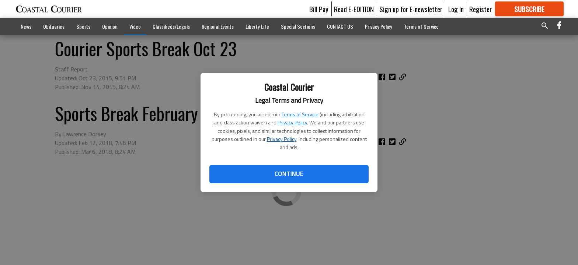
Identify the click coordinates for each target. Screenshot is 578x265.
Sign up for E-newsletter (410, 9)
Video (135, 26)
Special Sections (298, 26)
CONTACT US (340, 26)
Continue (289, 173)
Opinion (110, 26)
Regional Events (218, 26)
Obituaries (54, 26)
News (26, 26)
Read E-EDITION (354, 9)
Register (480, 9)
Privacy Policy (292, 122)
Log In (456, 9)
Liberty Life (257, 26)
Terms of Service (300, 114)
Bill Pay (318, 9)
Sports (83, 26)
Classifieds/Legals (171, 26)
